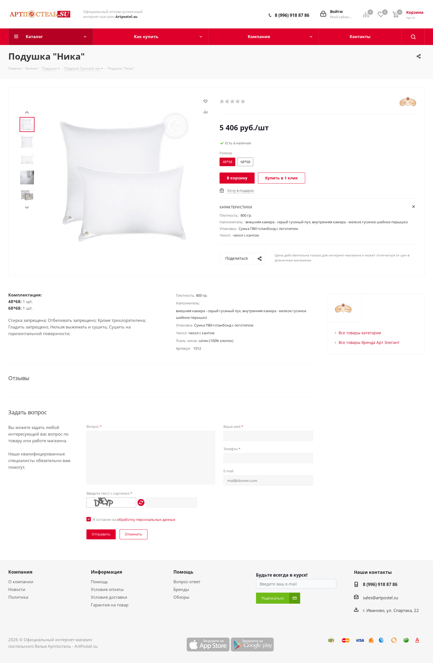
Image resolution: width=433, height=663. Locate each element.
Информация (106, 572)
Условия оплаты (107, 589)
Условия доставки (109, 597)
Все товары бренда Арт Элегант (369, 342)
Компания (20, 572)
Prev (27, 112)
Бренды (181, 589)
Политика (18, 597)
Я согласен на (134, 519)
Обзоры (181, 597)
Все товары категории (360, 332)
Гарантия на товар (109, 605)
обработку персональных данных (146, 519)
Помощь (99, 581)
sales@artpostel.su (380, 597)
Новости (16, 589)
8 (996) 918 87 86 (292, 15)
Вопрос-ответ (186, 581)
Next (27, 208)
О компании (20, 581)
